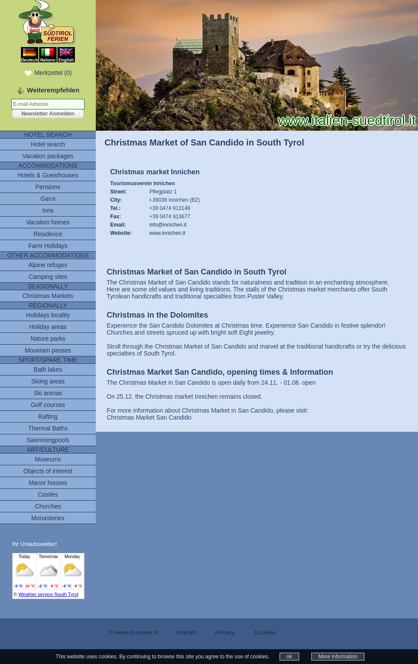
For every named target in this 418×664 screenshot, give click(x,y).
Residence (48, 233)
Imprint (186, 632)
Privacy (225, 632)
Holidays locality (48, 315)
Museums (48, 459)
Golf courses (48, 404)
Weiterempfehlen (53, 90)
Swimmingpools (48, 440)
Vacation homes (47, 222)
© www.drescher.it (133, 632)
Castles (48, 494)
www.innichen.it (167, 233)
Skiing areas (47, 381)
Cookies (265, 632)
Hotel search (48, 144)
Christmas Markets (48, 295)
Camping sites (48, 276)
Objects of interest (48, 471)
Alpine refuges (47, 264)
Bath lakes (48, 369)
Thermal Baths (47, 428)
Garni (47, 198)
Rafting (47, 416)
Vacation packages (47, 155)
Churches (48, 506)
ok (289, 657)
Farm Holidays (47, 245)
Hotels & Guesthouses (47, 175)
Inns (48, 210)
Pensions (48, 186)
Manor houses (48, 482)
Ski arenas (48, 393)
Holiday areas (48, 326)
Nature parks (47, 338)
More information (337, 657)
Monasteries (47, 518)
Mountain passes (48, 350)
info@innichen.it (168, 225)
